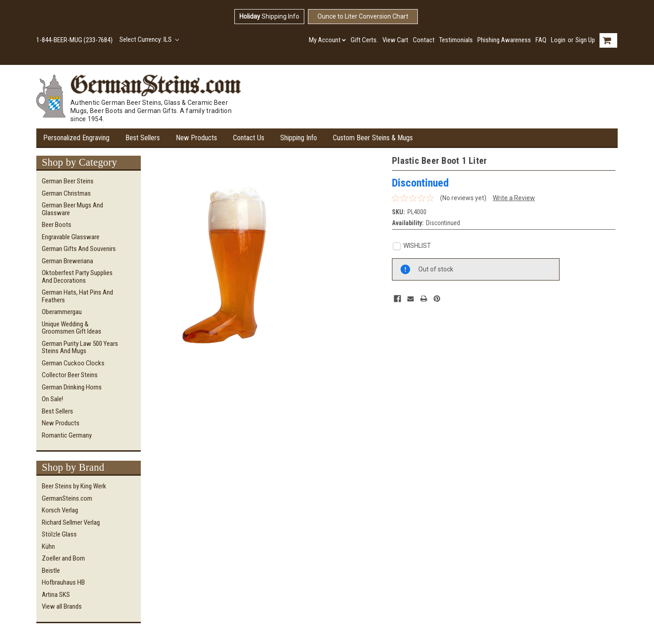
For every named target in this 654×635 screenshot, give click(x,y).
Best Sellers (142, 137)
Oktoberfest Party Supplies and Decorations (77, 277)
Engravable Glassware (70, 237)
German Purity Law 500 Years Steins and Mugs (80, 347)
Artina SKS (56, 595)
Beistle (51, 570)
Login (558, 40)
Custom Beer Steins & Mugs (373, 137)
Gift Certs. (364, 40)
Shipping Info (269, 16)
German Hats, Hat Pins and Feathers (77, 296)
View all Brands (62, 606)
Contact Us (248, 137)
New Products (196, 137)
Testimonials (456, 40)
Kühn (48, 546)
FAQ (540, 40)
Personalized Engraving (76, 137)
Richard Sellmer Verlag (71, 522)
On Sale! (52, 399)
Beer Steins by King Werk (74, 486)
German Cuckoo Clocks (73, 363)
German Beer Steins (68, 181)
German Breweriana (67, 261)
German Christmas (66, 193)
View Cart (395, 40)
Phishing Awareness (504, 40)
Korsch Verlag (60, 510)
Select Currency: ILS (149, 39)
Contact (424, 40)
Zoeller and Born (63, 558)
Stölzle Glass (59, 534)
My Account (327, 40)
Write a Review (514, 198)
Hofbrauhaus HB (63, 582)
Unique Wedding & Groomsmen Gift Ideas (71, 328)
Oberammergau (62, 312)
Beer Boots (56, 225)
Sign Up (585, 40)
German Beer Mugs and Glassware (72, 209)
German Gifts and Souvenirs (79, 249)
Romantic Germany (67, 435)
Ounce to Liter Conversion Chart (362, 16)
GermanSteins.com (67, 498)
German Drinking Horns (72, 387)
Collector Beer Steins (70, 375)
